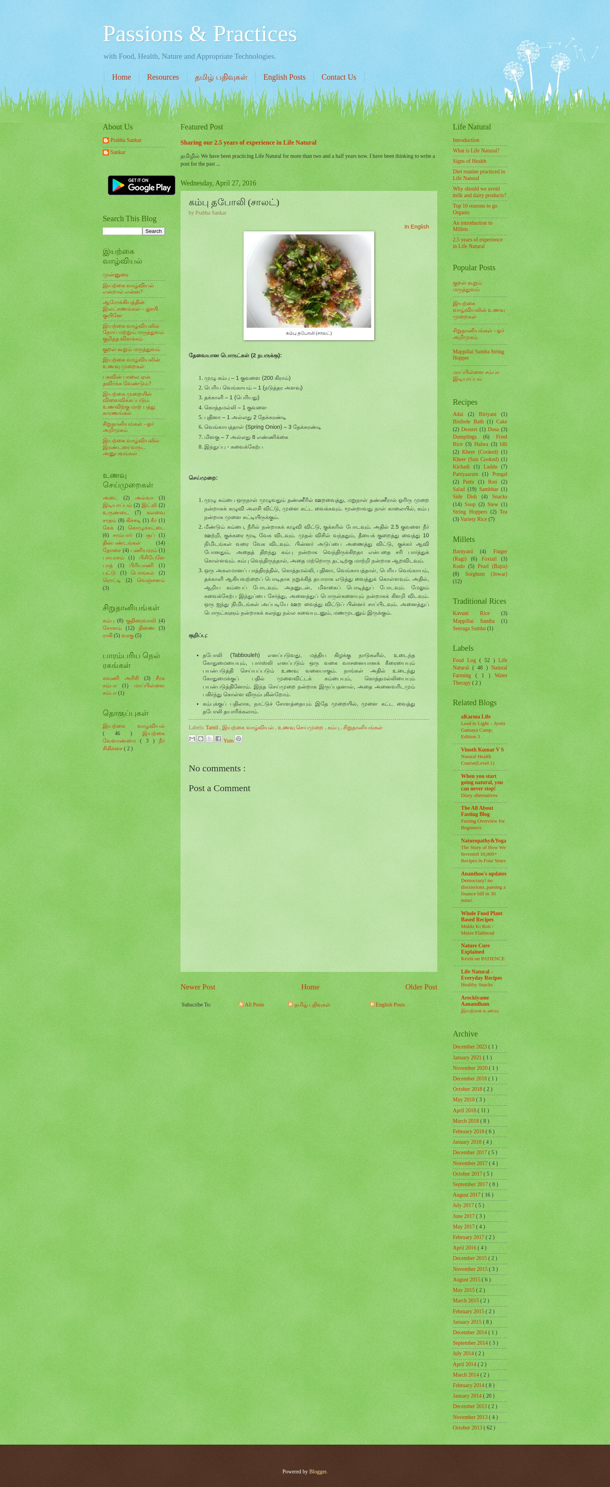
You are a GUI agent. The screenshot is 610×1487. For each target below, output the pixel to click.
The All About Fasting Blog (477, 811)
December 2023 (470, 1047)
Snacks (499, 497)
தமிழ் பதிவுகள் (221, 77)
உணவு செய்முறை (301, 727)
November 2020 (471, 1068)
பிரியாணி (141, 565)
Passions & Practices (200, 33)
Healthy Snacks (477, 984)
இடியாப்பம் (117, 505)
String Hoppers (470, 512)
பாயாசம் (113, 558)
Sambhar (488, 489)
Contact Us (338, 77)
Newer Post (198, 987)
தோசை (112, 550)
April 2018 (465, 1110)
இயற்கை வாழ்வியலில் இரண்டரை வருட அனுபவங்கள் (131, 447)
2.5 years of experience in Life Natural (478, 243)
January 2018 (468, 1142)
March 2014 (466, 1375)
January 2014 (468, 1396)
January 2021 (468, 1058)
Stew (492, 504)
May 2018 (464, 1100)
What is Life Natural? (476, 151)
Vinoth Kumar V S (482, 750)
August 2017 (467, 1195)
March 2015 (466, 1301)
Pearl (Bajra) (492, 566)
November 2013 (471, 1417)
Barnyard (463, 551)
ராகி (107, 635)
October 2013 (468, 1428)
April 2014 (465, 1364)
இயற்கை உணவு (480, 1010)
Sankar (117, 152)
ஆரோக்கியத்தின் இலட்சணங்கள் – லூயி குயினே (130, 308)
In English (416, 227)
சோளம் (112, 628)
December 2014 (470, 1332)
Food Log (466, 660)
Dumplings (465, 437)
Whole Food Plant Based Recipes (482, 916)
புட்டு (109, 573)
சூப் (150, 535)
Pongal (500, 474)
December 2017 (470, 1152)
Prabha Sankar (126, 140)
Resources (163, 77)
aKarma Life (476, 717)
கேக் (108, 528)
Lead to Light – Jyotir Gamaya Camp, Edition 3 (483, 729)
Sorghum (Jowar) (486, 574)
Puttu (468, 482)
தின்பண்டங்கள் (122, 543)
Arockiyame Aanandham (475, 1001)
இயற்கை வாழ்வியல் (248, 727)
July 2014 (464, 1353)
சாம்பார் (122, 535)
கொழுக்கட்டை (146, 528)
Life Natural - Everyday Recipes (481, 975)
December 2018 (470, 1079)
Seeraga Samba (469, 628)
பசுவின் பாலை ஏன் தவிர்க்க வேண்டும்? (127, 380)
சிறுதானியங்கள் (363, 727)
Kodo (459, 566)
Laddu (490, 467)
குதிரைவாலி (141, 621)
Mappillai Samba (474, 621)
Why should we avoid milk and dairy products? (480, 192)
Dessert (469, 429)
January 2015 (468, 1322)
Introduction (466, 140)
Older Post (421, 987)
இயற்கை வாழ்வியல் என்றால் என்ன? (128, 289)
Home (121, 77)
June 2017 (464, 1216)
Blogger (317, 1472)
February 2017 (469, 1237)
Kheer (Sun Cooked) (476, 459)
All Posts (251, 1005)
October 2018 (468, 1089)
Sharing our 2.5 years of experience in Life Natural (249, 142)
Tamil (212, 727)
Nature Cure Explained (475, 949)
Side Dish (465, 497)
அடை (110, 498)
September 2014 (471, 1343)
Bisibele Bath (468, 422)
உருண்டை (116, 512)
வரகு (127, 635)
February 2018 (469, 1131)
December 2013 (470, 1406)
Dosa (493, 429)
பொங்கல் (142, 573)
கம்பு (334, 727)
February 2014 (469, 1385)
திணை (146, 628)
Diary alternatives (479, 795)
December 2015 (470, 1258)
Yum (229, 741)
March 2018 (466, 1121)
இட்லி (149, 505)
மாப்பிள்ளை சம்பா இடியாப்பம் (476, 375)
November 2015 (471, 1269)
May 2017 (464, 1227)
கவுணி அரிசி (121, 678)
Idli (503, 444)
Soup (470, 504)
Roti (492, 482)
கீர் (154, 520)
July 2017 (464, 1205)
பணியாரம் (144, 550)
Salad (459, 489)
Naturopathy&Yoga (483, 841)
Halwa (481, 444)
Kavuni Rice (471, 613)
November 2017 (471, 1163)
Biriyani (487, 414)
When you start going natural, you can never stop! (482, 782)
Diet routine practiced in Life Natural (479, 175)
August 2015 (467, 1280)
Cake (501, 422)
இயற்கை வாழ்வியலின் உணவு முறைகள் (131, 363)
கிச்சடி (133, 520)
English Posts (284, 77)
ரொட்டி (112, 580)
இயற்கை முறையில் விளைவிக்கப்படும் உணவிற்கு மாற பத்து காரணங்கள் (129, 403)
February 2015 (469, 1311)
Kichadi (461, 467)
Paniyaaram (465, 474)
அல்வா (144, 498)
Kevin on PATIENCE (483, 958)
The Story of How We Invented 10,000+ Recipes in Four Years (483, 853)
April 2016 (465, 1248)
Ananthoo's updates (484, 874)
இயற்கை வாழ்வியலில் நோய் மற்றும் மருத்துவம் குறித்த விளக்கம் (133, 332)
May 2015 (464, 1290)
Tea (503, 512)
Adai (458, 414)
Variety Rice (474, 519)
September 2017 (471, 1184)
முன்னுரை (115, 275)
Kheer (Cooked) (480, 452)
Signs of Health (469, 161)
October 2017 (468, 1174)
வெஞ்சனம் (151, 580)
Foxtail (489, 559)
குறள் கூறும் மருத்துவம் (131, 349)
